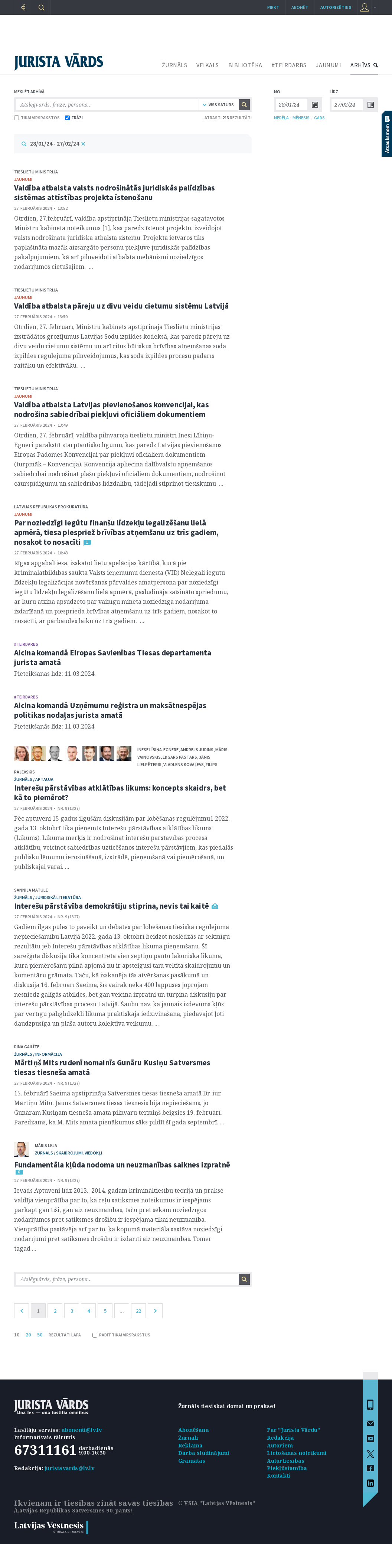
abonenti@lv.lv (82, 1429)
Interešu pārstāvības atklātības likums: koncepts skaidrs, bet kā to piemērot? (120, 792)
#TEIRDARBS (289, 65)
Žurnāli (188, 1437)
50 (39, 1334)
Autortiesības (286, 1460)
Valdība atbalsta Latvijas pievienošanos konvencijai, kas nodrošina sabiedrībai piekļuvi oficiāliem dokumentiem (111, 409)
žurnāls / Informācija (38, 1054)
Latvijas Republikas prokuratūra (51, 506)
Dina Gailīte (26, 1046)
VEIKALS (207, 65)
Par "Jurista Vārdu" (293, 1429)
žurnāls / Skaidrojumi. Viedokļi (68, 1153)
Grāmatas (192, 1460)
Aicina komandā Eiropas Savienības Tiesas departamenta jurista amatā (112, 657)
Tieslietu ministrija (36, 172)
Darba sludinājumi (203, 1452)
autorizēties (335, 7)
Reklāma (190, 1445)
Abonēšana (193, 1429)
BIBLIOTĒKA (245, 65)
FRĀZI (74, 117)
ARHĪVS (360, 65)
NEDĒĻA (281, 117)
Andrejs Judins (196, 749)
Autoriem (280, 1445)
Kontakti (279, 1475)
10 (16, 1334)
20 (28, 1334)
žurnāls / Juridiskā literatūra (47, 897)
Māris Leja (46, 1145)
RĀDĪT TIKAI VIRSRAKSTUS (121, 1335)
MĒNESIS (301, 117)
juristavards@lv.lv (69, 1468)
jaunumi (23, 179)
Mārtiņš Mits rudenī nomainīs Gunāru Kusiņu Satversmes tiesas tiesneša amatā (112, 1067)
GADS (319, 117)
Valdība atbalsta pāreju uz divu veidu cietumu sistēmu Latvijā (121, 306)
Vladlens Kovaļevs (183, 764)
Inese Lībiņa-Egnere (158, 749)
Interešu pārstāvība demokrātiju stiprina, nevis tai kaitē (111, 906)
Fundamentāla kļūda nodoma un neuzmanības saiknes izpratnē (122, 1165)
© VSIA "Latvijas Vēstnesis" (216, 1502)
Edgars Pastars (180, 757)
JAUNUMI (329, 65)
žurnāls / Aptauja (33, 779)
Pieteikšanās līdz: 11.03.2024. (55, 674)
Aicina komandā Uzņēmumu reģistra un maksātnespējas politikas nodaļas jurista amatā (110, 710)
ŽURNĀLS (174, 65)
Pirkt (273, 7)
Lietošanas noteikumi (297, 1452)
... (122, 1310)
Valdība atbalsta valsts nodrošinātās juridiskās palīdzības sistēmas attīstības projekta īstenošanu (114, 192)
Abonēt (299, 7)
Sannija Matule (31, 890)
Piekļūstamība (287, 1468)
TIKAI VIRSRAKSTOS (37, 117)
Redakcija (280, 1437)
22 (138, 1310)
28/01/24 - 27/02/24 (54, 143)
